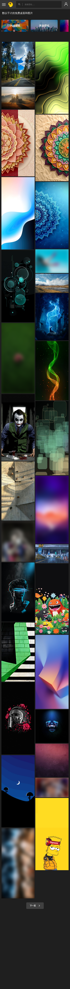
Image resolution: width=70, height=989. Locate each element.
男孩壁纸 (44, 25)
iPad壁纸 (15, 25)
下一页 (35, 905)
